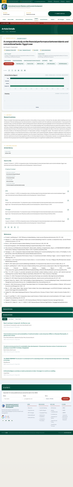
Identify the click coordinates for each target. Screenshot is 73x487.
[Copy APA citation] (68, 191)
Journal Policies (44, 19)
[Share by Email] (25, 70)
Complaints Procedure (42, 419)
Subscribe (65, 398)
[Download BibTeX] (8, 227)
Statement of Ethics (54, 417)
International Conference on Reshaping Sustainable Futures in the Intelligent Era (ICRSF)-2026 (24, 23)
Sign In (63, 1)
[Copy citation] (5, 227)
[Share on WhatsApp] (18, 70)
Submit (53, 19)
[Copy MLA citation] (68, 200)
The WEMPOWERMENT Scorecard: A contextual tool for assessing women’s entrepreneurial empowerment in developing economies (36, 359)
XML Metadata (51, 63)
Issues (36, 18)
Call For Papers (43, 410)
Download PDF (8, 63)
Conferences (54, 414)
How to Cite (30, 63)
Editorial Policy (29, 19)
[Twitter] (6, 420)
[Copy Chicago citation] (68, 210)
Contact (68, 19)
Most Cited (18, 319)
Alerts (46, 395)
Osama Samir (14, 47)
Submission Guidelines (42, 416)
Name (4, 395)
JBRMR (64, 412)
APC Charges (61, 19)
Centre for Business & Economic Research (65, 417)
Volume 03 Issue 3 (21, 38)
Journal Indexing (43, 407)
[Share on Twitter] (21, 70)
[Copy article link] (9, 70)
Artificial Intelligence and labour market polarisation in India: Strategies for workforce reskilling (29, 371)
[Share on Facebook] (12, 70)
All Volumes (53, 407)
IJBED (64, 407)
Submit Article (60, 13)
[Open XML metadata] (14, 227)
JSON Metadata (63, 63)
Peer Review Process (53, 425)
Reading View (19, 63)
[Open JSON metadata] (18, 227)
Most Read (10, 319)
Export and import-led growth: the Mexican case (17, 323)
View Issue (7, 67)
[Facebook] (3, 420)
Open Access (31, 410)
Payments (56, 1)
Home (4, 19)
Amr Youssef (7, 47)
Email (24, 395)
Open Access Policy (54, 421)
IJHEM (64, 410)
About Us (30, 407)
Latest (4, 319)
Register (68, 1)
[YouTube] (9, 420)
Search (50, 1)
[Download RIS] (11, 227)
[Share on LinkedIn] (15, 70)
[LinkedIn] (12, 420)
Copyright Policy (43, 412)
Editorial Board (19, 19)
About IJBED (11, 19)
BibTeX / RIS (40, 63)
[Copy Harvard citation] (68, 219)
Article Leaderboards (54, 411)
